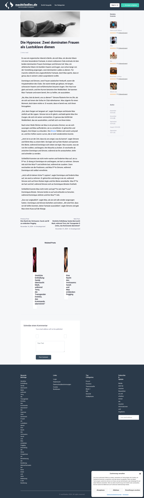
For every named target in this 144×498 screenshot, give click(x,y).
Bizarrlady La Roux (116, 76)
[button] (140, 474)
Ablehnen (116, 490)
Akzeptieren (101, 490)
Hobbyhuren (90, 396)
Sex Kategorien (60, 5)
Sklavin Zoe (113, 92)
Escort (88, 381)
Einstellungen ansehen (132, 490)
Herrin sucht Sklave (116, 30)
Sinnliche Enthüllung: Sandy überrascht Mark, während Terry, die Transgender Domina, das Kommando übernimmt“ (66, 223)
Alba (111, 45)
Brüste (53, 131)
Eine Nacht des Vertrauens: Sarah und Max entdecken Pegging (35, 222)
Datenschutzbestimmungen (114, 494)
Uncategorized (40, 226)
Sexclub (88, 394)
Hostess (88, 384)
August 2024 (114, 127)
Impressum (126, 494)
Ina (111, 61)
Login (55, 379)
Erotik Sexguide (46, 5)
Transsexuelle (90, 386)
